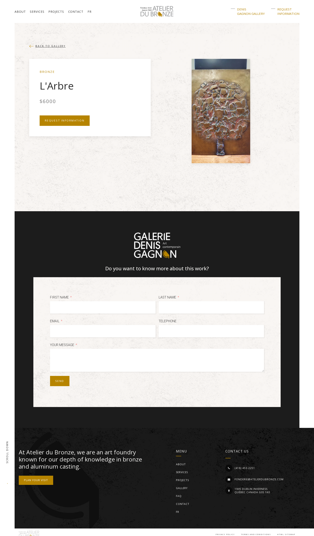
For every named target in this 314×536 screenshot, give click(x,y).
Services (37, 12)
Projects (56, 12)
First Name (59, 297)
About (20, 12)
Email (54, 321)
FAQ (179, 496)
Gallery (182, 488)
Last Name (167, 297)
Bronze (47, 72)
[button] (47, 46)
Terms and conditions (256, 534)
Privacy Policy (225, 534)
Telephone (168, 321)
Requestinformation (288, 11)
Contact (75, 12)
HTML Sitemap (286, 534)
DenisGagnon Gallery (251, 11)
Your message (62, 345)
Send (59, 381)
